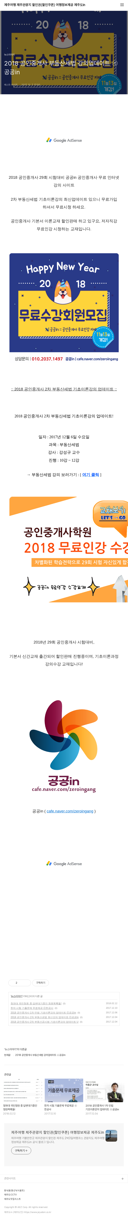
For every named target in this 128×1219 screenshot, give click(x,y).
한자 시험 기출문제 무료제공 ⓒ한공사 (32, 1008)
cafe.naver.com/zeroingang (70, 811)
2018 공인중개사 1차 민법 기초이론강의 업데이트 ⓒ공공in (43, 1012)
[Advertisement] (64, 140)
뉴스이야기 (16, 996)
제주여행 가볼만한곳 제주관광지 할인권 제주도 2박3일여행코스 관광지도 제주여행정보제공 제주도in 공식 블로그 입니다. (57, 1140)
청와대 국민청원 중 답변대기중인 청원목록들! (36, 1003)
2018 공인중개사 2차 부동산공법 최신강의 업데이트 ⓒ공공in (45, 1017)
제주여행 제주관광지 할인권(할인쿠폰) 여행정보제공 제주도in (44, 5)
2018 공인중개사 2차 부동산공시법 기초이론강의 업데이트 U (44, 1021)
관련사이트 (10, 1178)
